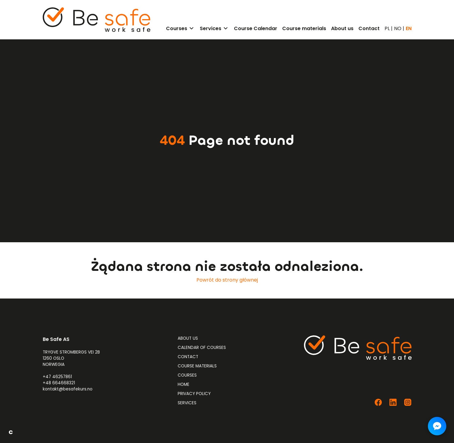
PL (387, 28)
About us (188, 338)
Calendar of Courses (202, 347)
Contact (188, 357)
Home (183, 384)
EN (409, 28)
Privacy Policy (194, 394)
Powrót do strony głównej (227, 279)
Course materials (197, 366)
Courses (187, 375)
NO (397, 28)
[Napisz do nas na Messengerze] (437, 426)
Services (187, 403)
